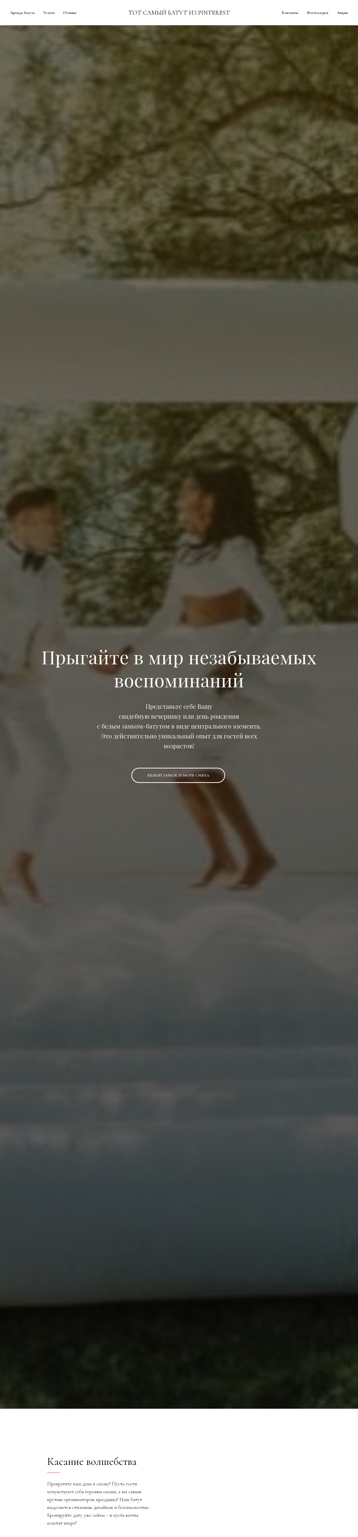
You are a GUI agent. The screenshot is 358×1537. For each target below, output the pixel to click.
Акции (342, 12)
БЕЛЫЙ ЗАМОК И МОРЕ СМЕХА (178, 775)
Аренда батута (22, 12)
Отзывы (69, 12)
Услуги (49, 12)
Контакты (290, 12)
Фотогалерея (317, 12)
